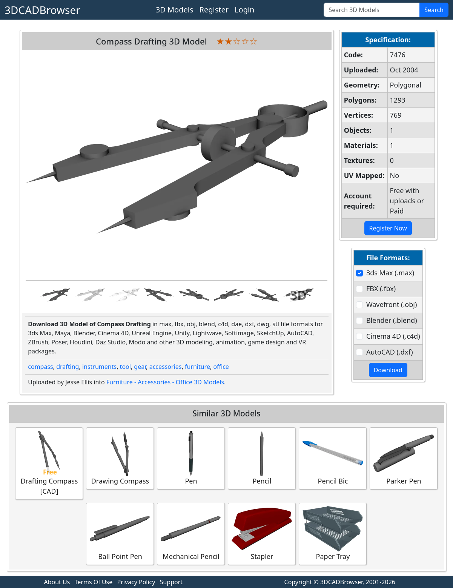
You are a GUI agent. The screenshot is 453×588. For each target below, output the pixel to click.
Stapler (262, 533)
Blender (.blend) (391, 320)
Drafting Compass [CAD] (49, 463)
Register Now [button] (388, 228)
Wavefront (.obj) (391, 304)
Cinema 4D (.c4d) (393, 336)
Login (244, 10)
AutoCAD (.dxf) (389, 351)
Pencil (262, 458)
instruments (99, 366)
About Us (57, 582)
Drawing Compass (120, 458)
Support (171, 582)
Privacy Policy (136, 582)
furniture (197, 366)
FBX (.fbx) (381, 288)
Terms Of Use (94, 582)
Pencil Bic (333, 458)
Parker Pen (403, 458)
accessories (165, 366)
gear (140, 366)
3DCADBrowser (42, 10)
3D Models (174, 10)
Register (214, 10)
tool (125, 366)
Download (388, 370)
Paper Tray (333, 533)
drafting (67, 366)
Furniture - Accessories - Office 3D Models (165, 382)
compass (40, 366)
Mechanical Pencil (191, 533)
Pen (191, 458)
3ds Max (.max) (390, 272)
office (221, 366)
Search (434, 10)
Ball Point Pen (120, 533)
